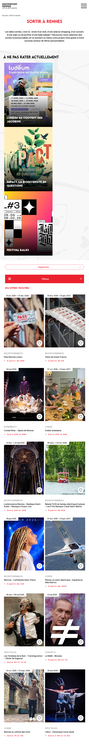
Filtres (45, 279)
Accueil (5, 16)
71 (50, 730)
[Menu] (84, 6)
